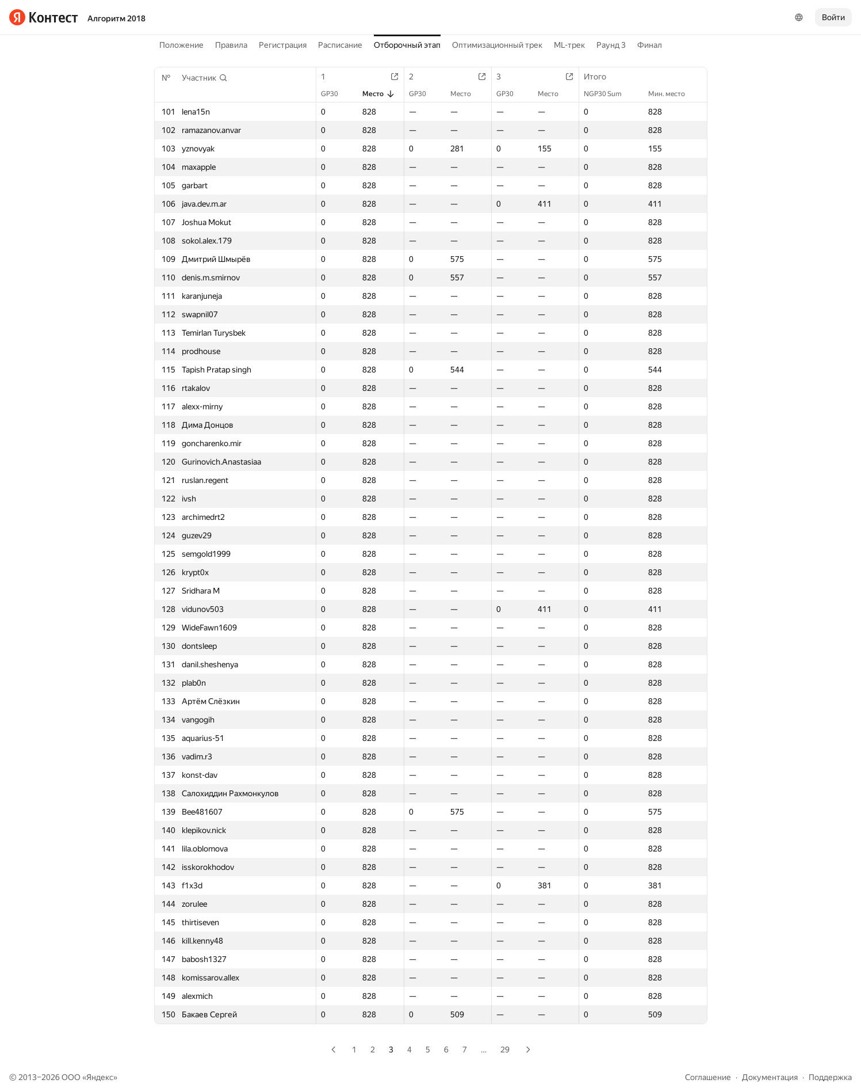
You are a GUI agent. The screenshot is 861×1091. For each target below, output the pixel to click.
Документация (770, 1077)
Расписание (340, 45)
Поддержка (830, 1077)
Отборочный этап (407, 45)
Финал (649, 45)
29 (505, 1049)
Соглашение (708, 1077)
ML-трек (569, 45)
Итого (601, 76)
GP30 (335, 93)
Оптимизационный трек (497, 45)
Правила (231, 45)
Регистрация (283, 45)
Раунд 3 (611, 45)
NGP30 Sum (608, 93)
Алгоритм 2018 (116, 18)
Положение (181, 45)
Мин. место (672, 93)
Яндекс (99, 1077)
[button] (205, 77)
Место (378, 93)
